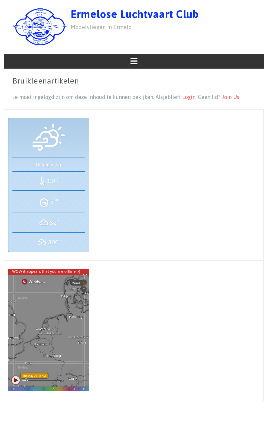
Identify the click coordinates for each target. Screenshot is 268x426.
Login (188, 97)
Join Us (230, 97)
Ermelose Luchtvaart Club (135, 14)
